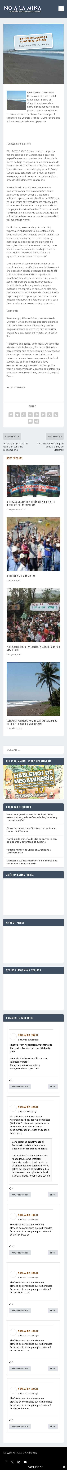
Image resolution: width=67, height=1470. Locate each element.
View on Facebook (20, 1086)
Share (52, 1086)
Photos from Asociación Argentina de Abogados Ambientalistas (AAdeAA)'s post (31, 1048)
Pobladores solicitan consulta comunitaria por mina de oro (33, 648)
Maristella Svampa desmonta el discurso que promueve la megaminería (32, 862)
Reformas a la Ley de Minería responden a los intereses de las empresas (31, 503)
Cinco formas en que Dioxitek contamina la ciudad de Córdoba (31, 830)
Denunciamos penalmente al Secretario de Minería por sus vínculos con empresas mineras (29, 1145)
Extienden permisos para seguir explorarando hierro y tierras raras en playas (32, 722)
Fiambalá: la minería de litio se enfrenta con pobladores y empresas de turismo (32, 840)
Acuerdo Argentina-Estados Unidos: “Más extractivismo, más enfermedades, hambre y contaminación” (32, 817)
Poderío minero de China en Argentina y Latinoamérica (29, 851)
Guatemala (43, 44)
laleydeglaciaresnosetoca (25, 1065)
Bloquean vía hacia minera (21, 576)
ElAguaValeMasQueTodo (25, 1068)
